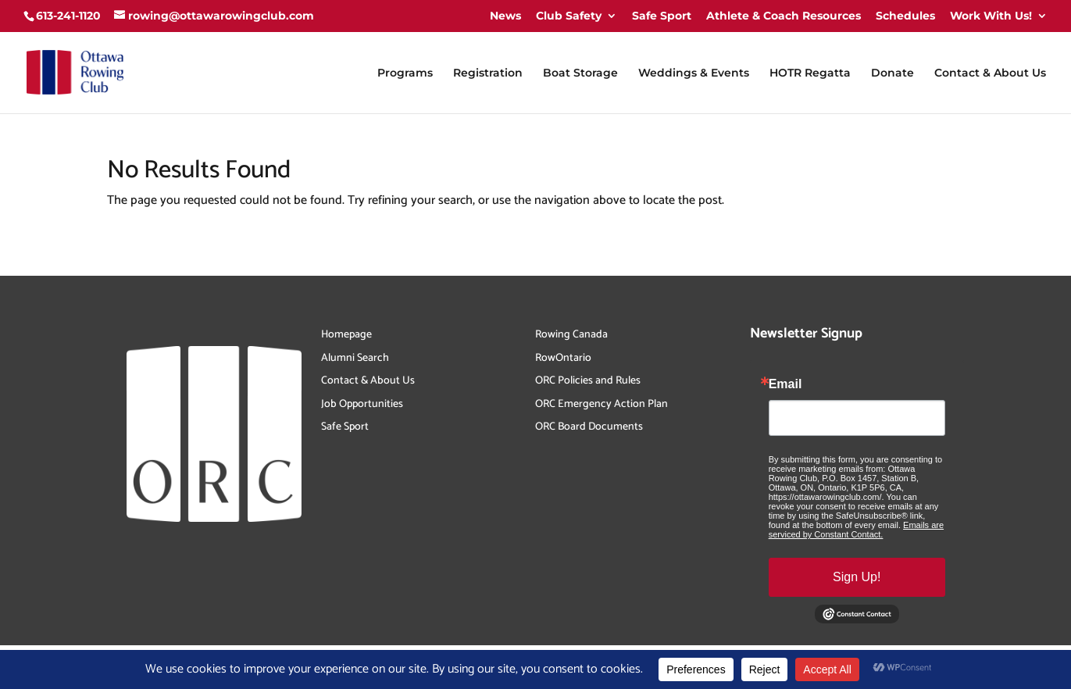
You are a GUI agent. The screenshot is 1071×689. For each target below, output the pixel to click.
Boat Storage (580, 73)
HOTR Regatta (810, 73)
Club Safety (569, 16)
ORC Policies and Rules (588, 381)
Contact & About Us (990, 73)
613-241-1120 (68, 16)
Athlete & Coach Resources (783, 16)
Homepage (346, 335)
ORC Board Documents (589, 427)
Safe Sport (661, 16)
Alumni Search (355, 358)
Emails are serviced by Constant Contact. (856, 529)
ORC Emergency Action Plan (601, 404)
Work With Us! (991, 16)
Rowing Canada (571, 335)
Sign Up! (856, 577)
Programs (405, 73)
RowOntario (563, 358)
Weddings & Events (693, 73)
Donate (892, 73)
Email (785, 384)
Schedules (905, 16)
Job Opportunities (362, 404)
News (505, 16)
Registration (488, 73)
